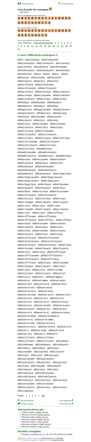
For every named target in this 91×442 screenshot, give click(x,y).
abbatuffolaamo (28, 254)
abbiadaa (62, 340)
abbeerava (24, 304)
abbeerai (23, 279)
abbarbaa (44, 183)
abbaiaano (54, 115)
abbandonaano (26, 169)
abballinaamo (44, 129)
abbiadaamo (25, 343)
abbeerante (41, 283)
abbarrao (38, 211)
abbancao (56, 161)
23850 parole (45, 423)
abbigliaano (45, 357)
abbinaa (23, 364)
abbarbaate (43, 186)
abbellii (59, 272)
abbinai (39, 368)
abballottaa (61, 137)
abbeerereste (46, 322)
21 (18, 48)
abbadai (39, 105)
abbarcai (23, 204)
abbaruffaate (26, 218)
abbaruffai (46, 218)
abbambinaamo (26, 151)
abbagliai (44, 112)
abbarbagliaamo (28, 176)
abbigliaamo (26, 357)
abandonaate (45, 69)
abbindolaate (47, 375)
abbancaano (58, 158)
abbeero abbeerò (46, 332)
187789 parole (43, 413)
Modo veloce (24, 12)
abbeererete (46, 325)
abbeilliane (45, 336)
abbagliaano (61, 108)
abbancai (41, 161)
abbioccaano (45, 382)
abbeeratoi (41, 300)
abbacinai (44, 97)
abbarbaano (25, 186)
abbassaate (25, 226)
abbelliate (43, 272)
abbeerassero (26, 290)
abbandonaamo (44, 165)
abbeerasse (44, 286)
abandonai (63, 69)
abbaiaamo (38, 115)
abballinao (43, 137)
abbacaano (54, 76)
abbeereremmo (44, 318)
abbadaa (23, 101)
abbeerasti (63, 293)
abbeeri (23, 329)
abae (46, 72)
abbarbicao (43, 197)
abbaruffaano (47, 215)
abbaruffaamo (26, 215)
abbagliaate (26, 112)
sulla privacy (59, 437)
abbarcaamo (25, 201)
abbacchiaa (25, 83)
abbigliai (44, 361)
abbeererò (64, 325)
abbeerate (41, 297)
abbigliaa (51, 354)
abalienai (63, 62)
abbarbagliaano (51, 176)
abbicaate (57, 350)
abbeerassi (46, 290)
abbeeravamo (42, 304)
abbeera (38, 275)
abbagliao (60, 112)
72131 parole (42, 421)
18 (62, 45)
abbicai (23, 354)
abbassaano (58, 222)
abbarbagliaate (28, 179)
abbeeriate (56, 329)
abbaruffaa (55, 211)
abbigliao (60, 361)
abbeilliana (26, 336)
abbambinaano (47, 151)
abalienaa (32, 58)
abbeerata (24, 297)
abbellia (38, 268)
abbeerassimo (26, 293)
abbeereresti (26, 325)
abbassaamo (40, 222)
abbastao (56, 233)
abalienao (24, 65)
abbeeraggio (54, 275)
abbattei (23, 251)
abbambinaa (44, 147)
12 (36, 45)
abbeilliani (26, 340)
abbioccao (60, 386)
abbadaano (54, 101)
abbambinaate (26, 154)
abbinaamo (38, 364)
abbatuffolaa (56, 251)
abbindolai (25, 379)
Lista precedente (26, 399)
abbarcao (38, 204)
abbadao (52, 105)
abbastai (41, 233)
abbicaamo (24, 350)
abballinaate (47, 133)
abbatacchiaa (26, 236)
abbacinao (60, 97)
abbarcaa (59, 197)
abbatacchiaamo (48, 236)
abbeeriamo (38, 329)
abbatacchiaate (51, 240)
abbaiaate (24, 119)
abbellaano (25, 265)
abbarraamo (25, 208)
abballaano (58, 122)
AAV (20, 58)
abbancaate (25, 161)
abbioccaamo (26, 382)
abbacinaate (26, 97)
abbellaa (44, 261)
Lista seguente (66, 399)
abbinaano (54, 364)
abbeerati (57, 297)
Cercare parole (65, 4)
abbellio (23, 275)
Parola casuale (25, 403)
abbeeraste (46, 293)
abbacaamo (38, 76)
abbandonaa (25, 165)
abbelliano (25, 272)
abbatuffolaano (51, 254)
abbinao (52, 368)
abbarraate (60, 208)
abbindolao (43, 379)
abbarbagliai (50, 179)
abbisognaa (25, 389)
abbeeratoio (59, 300)
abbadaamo (38, 101)
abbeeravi (44, 307)
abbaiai (39, 119)
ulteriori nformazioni (46, 437)
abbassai (41, 226)
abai (55, 72)
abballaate (25, 126)
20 (70, 45)
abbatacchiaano (28, 240)
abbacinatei (61, 90)
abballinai (25, 137)
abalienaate (45, 62)
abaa (37, 72)
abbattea (64, 243)
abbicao (36, 354)
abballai (41, 126)
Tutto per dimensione (43, 41)
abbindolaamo (44, 372)
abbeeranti (59, 283)
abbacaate (24, 80)
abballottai (48, 144)
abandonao (24, 72)
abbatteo (38, 251)
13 (41, 45)
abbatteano (43, 247)
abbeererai (41, 311)
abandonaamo (58, 65)
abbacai (39, 80)
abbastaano (58, 229)
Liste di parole (25, 4)
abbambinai (46, 154)
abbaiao (52, 119)
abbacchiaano (26, 87)
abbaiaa (23, 115)
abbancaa (23, 158)
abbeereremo (26, 322)
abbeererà (24, 311)
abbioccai (44, 386)
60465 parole (43, 418)
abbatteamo (25, 247)
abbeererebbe (26, 315)
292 (43, 394)
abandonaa (41, 65)
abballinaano (26, 133)
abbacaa (23, 76)
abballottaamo (27, 140)
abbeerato (24, 300)
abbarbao (23, 190)
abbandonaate (47, 169)
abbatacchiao (47, 243)
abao (64, 72)
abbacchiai (25, 90)
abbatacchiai (26, 243)
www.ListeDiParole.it (35, 433)
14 (45, 45)
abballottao (26, 147)
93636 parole (42, 416)
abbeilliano (45, 340)
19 (66, 45)
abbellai (59, 265)
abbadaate (24, 105)
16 (53, 45)
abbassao (56, 226)
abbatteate (60, 247)
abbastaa (23, 229)
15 (49, 45)
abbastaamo (40, 229)
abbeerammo (40, 279)
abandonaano (26, 69)
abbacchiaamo (44, 83)
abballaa (23, 122)
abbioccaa (60, 379)
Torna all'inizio (66, 403)
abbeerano (24, 283)
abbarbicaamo (59, 190)
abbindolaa (25, 372)
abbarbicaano (26, 194)
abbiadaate (60, 343)
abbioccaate (26, 386)
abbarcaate (60, 201)
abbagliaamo (42, 108)
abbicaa (52, 347)
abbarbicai (25, 197)
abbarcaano (43, 201)
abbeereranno (60, 311)
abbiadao (38, 347)
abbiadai (23, 347)
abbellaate (43, 265)
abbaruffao (63, 218)
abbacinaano (61, 94)
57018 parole (43, 425)
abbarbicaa (40, 190)
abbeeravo (60, 307)
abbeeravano (61, 304)
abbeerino (24, 332)
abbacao (52, 80)
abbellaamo (60, 261)
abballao (56, 126)
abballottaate (27, 144)
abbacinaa (24, 94)
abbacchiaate (47, 87)
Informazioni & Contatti (58, 439)
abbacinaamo (42, 94)
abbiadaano (43, 343)
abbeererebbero (48, 315)
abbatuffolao (26, 261)
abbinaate (24, 368)
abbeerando (58, 279)
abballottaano (49, 140)
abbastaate (25, 233)
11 (32, 45)
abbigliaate (26, 361)
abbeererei (25, 318)
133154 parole (42, 411)
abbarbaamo (60, 183)
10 (28, 45)
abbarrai (23, 211)
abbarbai (59, 186)
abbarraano (43, 208)
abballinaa (25, 129)
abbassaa (23, 222)
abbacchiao (43, 90)
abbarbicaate (47, 194)
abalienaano (26, 62)
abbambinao (63, 154)
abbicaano (41, 350)
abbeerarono (26, 286)
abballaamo (40, 122)
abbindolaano (26, 375)
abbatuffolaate (28, 258)
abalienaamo (49, 58)
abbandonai (25, 172)
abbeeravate (26, 307)
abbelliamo (55, 268)
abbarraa (53, 204)
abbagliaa (24, 108)
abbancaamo (40, 158)
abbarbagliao (26, 183)
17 (58, 45)
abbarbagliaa (62, 172)
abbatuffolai (50, 258)
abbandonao (43, 172)
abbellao (23, 268)
